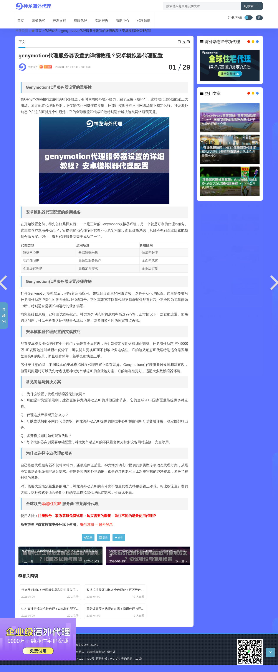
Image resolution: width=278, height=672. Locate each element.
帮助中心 (117, 18)
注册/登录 (235, 17)
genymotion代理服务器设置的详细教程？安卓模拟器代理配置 (106, 30)
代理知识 (138, 18)
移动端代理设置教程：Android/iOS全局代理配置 (228, 187)
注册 (88, 538)
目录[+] (4, 315)
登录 (103, 538)
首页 (18, 18)
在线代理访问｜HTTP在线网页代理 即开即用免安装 (229, 156)
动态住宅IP (51, 503)
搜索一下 (252, 6)
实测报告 (97, 18)
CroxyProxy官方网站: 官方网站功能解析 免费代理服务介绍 (229, 124)
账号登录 (106, 524)
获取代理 (76, 18)
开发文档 (56, 18)
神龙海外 (40, 67)
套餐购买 (36, 18)
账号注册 (87, 524)
